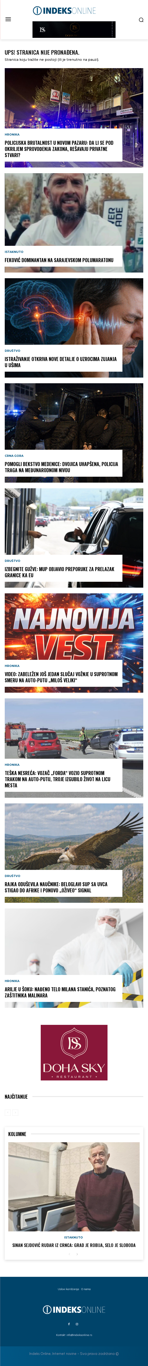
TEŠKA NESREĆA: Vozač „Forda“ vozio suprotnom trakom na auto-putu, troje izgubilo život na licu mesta (57, 779)
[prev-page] (8, 1113)
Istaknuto (14, 252)
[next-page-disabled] (15, 1113)
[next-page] (77, 1254)
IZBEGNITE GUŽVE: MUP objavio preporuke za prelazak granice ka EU (59, 572)
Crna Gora (14, 455)
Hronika (12, 134)
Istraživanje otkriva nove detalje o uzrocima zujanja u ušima (61, 362)
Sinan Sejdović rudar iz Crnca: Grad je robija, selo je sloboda (74, 1245)
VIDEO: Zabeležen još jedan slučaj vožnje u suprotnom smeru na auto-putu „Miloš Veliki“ (61, 677)
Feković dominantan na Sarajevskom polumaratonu (59, 260)
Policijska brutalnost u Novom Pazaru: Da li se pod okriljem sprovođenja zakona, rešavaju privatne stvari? (59, 149)
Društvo (12, 350)
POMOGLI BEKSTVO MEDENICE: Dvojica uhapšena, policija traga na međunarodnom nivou (61, 467)
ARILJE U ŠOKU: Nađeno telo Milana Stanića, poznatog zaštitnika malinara (60, 992)
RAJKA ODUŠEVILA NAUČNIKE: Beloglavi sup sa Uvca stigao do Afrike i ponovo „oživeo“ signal (56, 887)
